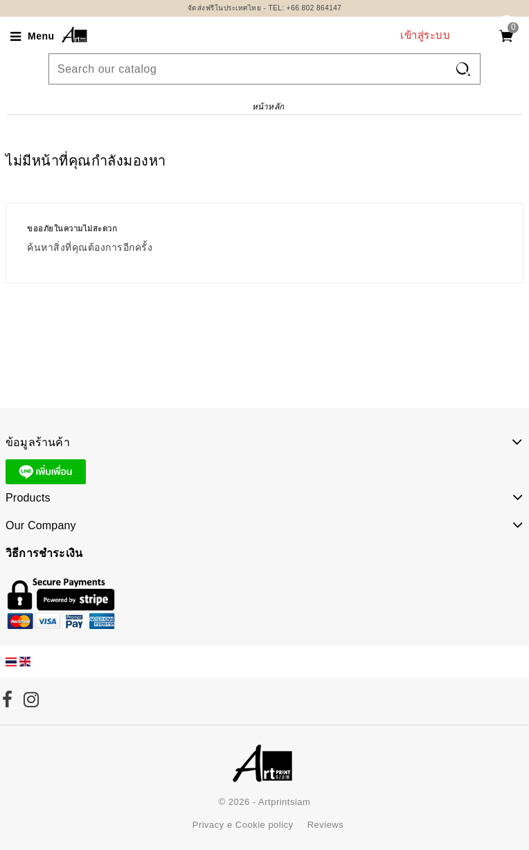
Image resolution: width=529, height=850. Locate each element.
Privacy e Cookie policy (243, 825)
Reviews (325, 825)
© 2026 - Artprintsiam (265, 802)
